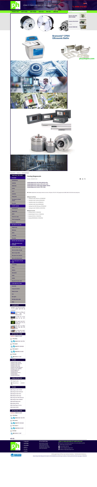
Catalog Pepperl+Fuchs (33, 214)
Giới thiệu (26, 443)
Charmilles (14, 264)
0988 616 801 (18, 336)
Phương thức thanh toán (44, 447)
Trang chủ (26, 441)
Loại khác (14, 235)
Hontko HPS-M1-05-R (73, 21)
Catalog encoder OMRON (34, 208)
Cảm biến (14, 286)
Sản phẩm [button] (33, 11)
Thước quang (15, 206)
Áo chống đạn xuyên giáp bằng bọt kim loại (20, 332)
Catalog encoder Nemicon (34, 198)
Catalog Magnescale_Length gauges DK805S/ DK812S (38, 185)
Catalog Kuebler (31, 212)
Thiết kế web (77, 454)
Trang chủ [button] (15, 11)
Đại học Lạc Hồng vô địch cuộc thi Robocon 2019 (20, 313)
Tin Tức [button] (48, 11)
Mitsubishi (14, 272)
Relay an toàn (15, 291)
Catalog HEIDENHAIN (32, 218)
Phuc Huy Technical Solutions (67, 454)
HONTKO (14, 194)
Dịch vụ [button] (41, 11)
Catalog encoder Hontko (34, 200)
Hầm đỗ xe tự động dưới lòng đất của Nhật (20, 327)
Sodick (13, 278)
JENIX (13, 214)
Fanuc (13, 267)
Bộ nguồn (14, 296)
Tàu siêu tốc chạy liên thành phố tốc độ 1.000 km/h (18, 309)
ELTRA (13, 188)
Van (13, 294)
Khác (13, 302)
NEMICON (14, 185)
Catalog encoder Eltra (33, 202)
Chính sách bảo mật (43, 444)
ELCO (13, 191)
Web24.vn (84, 454)
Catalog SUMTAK (31, 216)
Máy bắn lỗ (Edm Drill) (17, 280)
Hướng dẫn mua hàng (44, 445)
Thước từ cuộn (15, 216)
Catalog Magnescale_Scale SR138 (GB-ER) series (37, 182)
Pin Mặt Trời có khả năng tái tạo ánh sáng (18, 318)
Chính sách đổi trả (43, 448)
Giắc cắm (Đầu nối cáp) (17, 250)
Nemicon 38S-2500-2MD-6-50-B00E (73, 16)
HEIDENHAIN (15, 180)
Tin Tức (25, 449)
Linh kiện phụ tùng (17, 283)
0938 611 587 (17, 356)
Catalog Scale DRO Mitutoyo (35, 206)
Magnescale (14, 211)
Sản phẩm (26, 445)
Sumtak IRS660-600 (73, 27)
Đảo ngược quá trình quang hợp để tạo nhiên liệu (20, 322)
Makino (13, 270)
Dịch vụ (25, 447)
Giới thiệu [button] (24, 11)
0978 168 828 (20, 346)
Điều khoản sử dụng (43, 443)
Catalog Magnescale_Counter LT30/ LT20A (36, 187)
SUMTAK (14, 183)
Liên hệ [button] (55, 11)
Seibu (13, 275)
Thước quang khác (16, 219)
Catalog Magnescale (15, 370)
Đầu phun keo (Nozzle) (17, 255)
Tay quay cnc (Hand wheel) (16, 200)
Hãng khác (14, 196)
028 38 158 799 (21, 341)
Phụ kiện (14, 203)
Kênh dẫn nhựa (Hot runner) (17, 244)
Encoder (14, 177)
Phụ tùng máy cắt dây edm (17, 261)
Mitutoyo (14, 230)
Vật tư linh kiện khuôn (17, 258)
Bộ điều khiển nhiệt (16, 247)
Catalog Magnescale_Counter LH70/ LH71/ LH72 (37, 184)
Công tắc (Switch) (16, 288)
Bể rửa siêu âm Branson (18, 240)
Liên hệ (25, 451)
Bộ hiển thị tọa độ (16, 224)
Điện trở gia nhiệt (16, 252)
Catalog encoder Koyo (33, 204)
